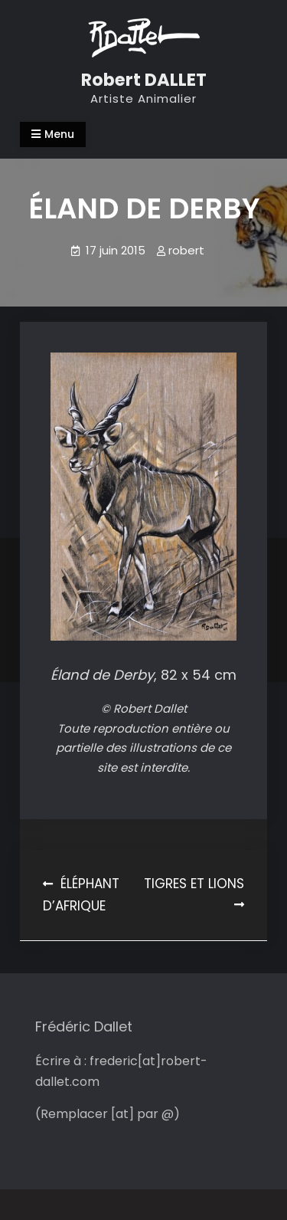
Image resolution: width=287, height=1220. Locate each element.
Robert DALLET (144, 79)
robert (186, 250)
